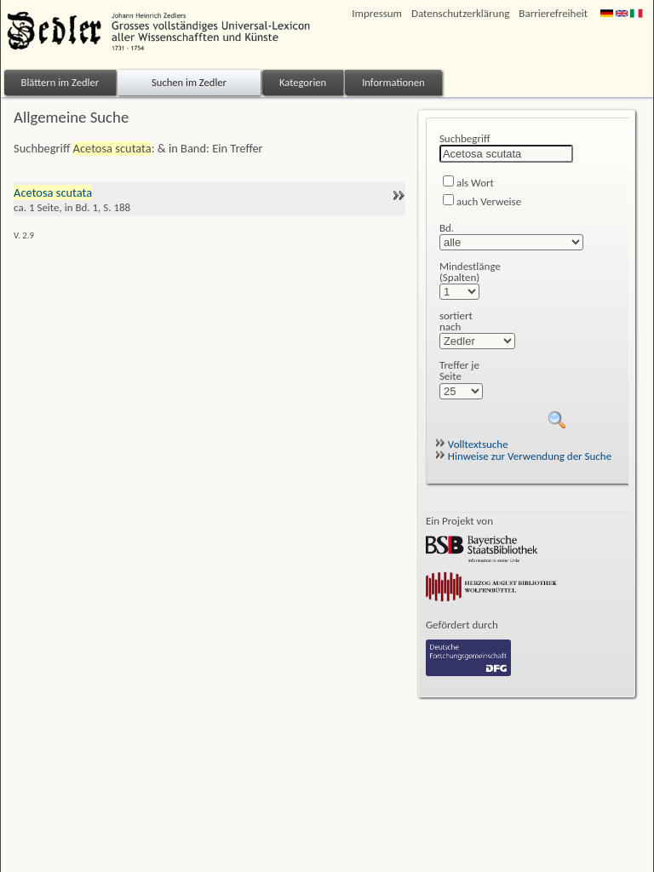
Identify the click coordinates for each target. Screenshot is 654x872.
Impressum (377, 13)
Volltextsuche (471, 444)
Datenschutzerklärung (460, 13)
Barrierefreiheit (553, 13)
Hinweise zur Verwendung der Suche (523, 456)
